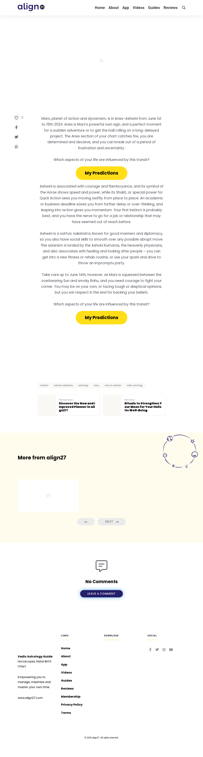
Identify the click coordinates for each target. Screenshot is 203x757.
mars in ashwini (113, 385)
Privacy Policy (72, 705)
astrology (83, 385)
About (114, 7)
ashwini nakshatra (63, 385)
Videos (139, 7)
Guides (154, 7)
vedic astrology (135, 385)
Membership (70, 696)
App (125, 7)
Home (100, 7)
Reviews (171, 7)
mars (96, 385)
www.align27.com (30, 698)
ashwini (44, 385)
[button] (101, 173)
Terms (66, 713)
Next (111, 522)
